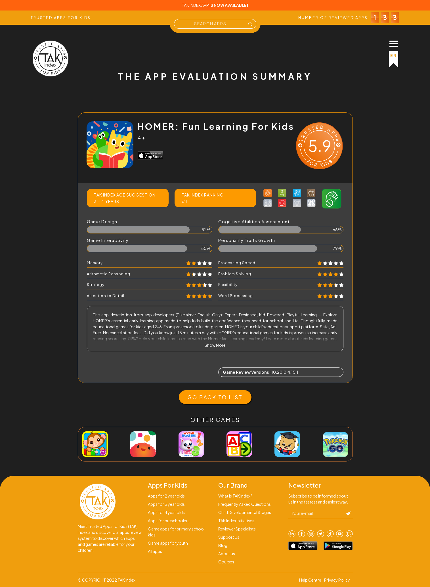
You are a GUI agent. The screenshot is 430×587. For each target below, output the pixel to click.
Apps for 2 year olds (166, 495)
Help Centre (310, 579)
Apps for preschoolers (169, 520)
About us (226, 553)
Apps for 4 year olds (166, 512)
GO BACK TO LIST (215, 397)
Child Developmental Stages (244, 512)
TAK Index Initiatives (236, 520)
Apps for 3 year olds (166, 504)
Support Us (228, 537)
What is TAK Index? (235, 495)
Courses (226, 561)
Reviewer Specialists (237, 528)
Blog (222, 545)
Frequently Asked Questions (244, 504)
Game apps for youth (168, 543)
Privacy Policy (337, 579)
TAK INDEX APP (215, 5)
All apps (155, 551)
